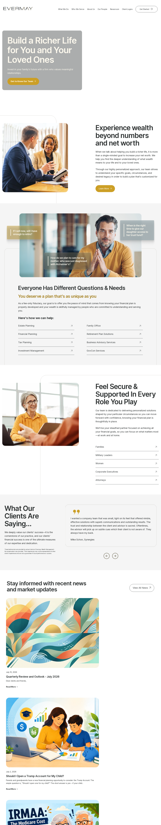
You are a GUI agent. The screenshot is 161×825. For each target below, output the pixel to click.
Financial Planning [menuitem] (47, 773)
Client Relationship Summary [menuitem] (136, 783)
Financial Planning (45, 336)
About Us (91, 9)
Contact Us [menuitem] (133, 769)
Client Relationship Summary (74, 809)
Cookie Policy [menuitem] (135, 795)
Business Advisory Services (114, 344)
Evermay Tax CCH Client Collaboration (131, 818)
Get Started (145, 9)
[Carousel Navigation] (110, 557)
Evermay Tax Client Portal (103, 818)
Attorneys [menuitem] (73, 784)
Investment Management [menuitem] (50, 780)
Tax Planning (45, 344)
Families (126, 449)
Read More (11, 658)
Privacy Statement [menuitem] (136, 791)
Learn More (105, 190)
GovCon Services (114, 352)
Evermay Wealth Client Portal (78, 818)
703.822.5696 (12, 786)
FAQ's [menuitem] (101, 791)
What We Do (63, 9)
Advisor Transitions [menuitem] (107, 784)
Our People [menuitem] (104, 769)
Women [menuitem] (72, 776)
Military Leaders (126, 457)
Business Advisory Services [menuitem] (47, 788)
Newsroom (114, 9)
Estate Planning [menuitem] (46, 769)
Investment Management (45, 352)
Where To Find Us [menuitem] (106, 776)
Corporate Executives (126, 474)
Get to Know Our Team (23, 83)
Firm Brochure (58, 809)
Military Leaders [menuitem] (76, 773)
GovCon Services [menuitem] (47, 797)
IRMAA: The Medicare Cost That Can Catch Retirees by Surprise (131, 646)
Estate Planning (45, 328)
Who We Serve (78, 9)
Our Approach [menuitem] (105, 773)
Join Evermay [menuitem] (104, 787)
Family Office (114, 328)
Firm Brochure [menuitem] (135, 788)
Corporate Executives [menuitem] (78, 780)
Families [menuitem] (72, 769)
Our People (102, 9)
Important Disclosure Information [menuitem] (137, 777)
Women (126, 465)
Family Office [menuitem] (45, 784)
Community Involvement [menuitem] (109, 780)
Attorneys (126, 482)
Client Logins (127, 9)
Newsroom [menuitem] (133, 773)
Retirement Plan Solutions (114, 336)
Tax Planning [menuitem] (45, 776)
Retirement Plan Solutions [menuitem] (50, 793)
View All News (140, 590)
